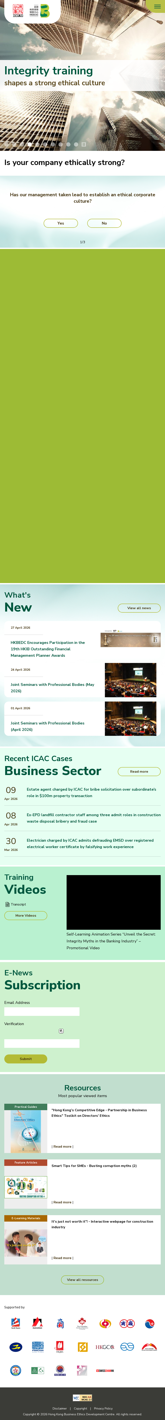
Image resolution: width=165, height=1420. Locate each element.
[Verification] (41, 1043)
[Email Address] (41, 1011)
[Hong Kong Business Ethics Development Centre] (40, 11)
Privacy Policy (103, 1409)
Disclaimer (60, 1409)
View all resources (82, 1280)
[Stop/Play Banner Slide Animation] (84, 144)
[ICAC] (18, 10)
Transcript (18, 904)
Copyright (80, 1409)
